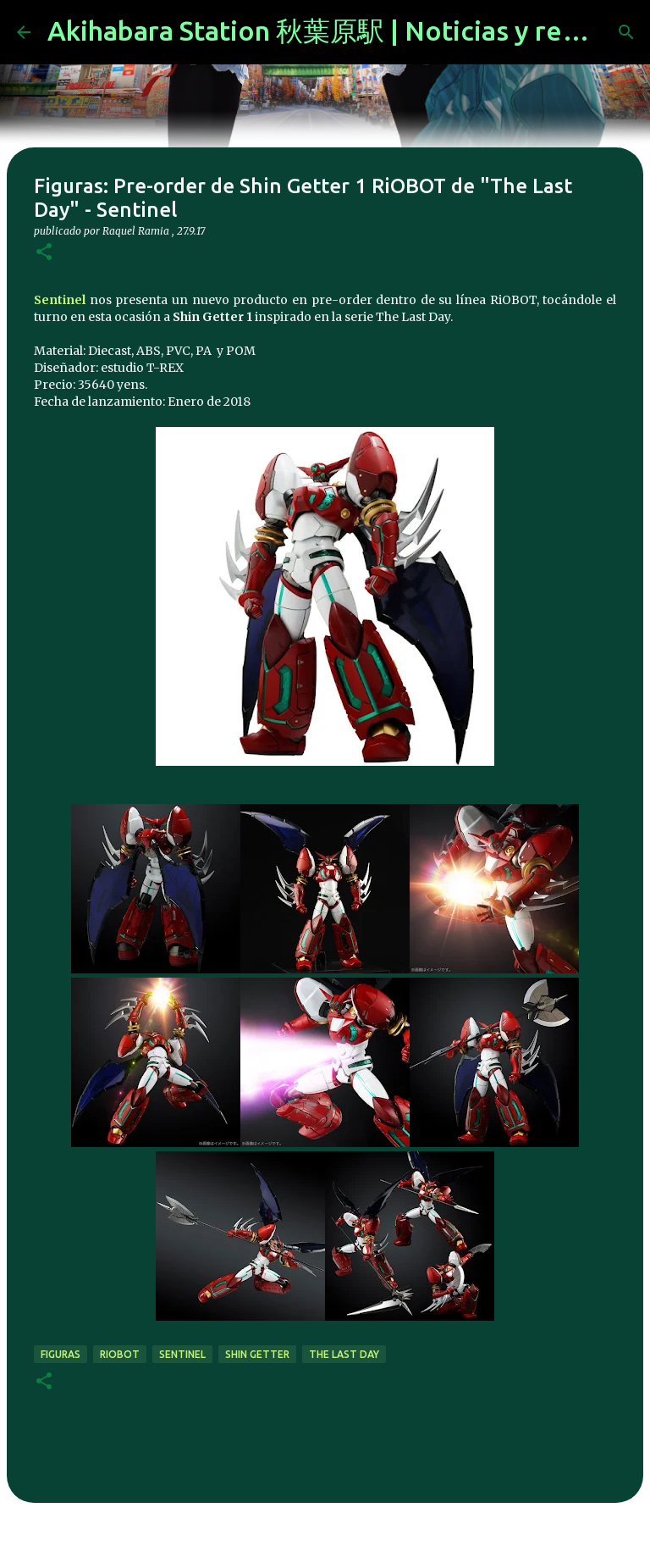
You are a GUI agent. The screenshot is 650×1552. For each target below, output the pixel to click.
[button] (44, 252)
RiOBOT (120, 1354)
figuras (60, 1354)
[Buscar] (626, 32)
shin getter (257, 1354)
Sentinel (59, 300)
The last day (344, 1354)
